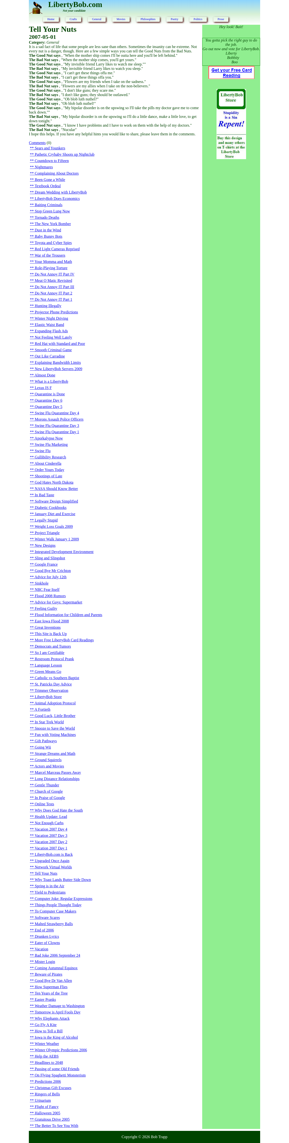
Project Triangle (47, 533)
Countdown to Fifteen (52, 161)
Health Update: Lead (51, 817)
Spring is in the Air (49, 886)
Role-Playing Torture (51, 268)
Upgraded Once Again (52, 861)
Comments (37, 143)
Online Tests (44, 804)
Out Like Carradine (50, 356)
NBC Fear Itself (47, 590)
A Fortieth (42, 709)
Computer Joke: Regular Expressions (63, 899)
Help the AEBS (47, 1056)
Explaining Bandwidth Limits (58, 362)
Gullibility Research (50, 457)
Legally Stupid (46, 520)
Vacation (41, 949)
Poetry (174, 19)
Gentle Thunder (47, 785)
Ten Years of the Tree (51, 993)
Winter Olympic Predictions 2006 (61, 1050)
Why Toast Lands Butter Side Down (63, 880)
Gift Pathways (46, 741)
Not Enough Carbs (49, 823)
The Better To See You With (56, 1126)
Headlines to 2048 (49, 1063)
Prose (221, 19)
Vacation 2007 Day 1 (51, 848)
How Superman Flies (51, 987)
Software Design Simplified (56, 501)
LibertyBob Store (48, 697)
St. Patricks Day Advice (53, 684)
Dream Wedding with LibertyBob (61, 192)
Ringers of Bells (47, 1094)
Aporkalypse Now (48, 438)
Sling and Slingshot (50, 558)
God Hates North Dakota (54, 482)
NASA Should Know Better (56, 489)
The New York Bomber (53, 224)
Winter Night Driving (51, 318)
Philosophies (148, 19)
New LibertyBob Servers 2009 (58, 369)
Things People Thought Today (58, 905)
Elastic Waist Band (49, 325)
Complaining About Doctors (57, 173)
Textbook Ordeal (48, 186)
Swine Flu (42, 451)
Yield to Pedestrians (50, 892)
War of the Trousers (50, 255)
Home (50, 19)
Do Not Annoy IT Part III (54, 287)
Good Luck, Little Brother (55, 716)
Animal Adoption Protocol (55, 703)
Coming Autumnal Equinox (56, 968)
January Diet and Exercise (55, 514)
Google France (46, 564)
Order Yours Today (49, 470)
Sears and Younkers (50, 148)
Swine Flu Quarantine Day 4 (57, 413)
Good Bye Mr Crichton (53, 571)
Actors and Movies (49, 766)
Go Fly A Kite (45, 1025)
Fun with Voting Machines (55, 735)
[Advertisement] (231, 241)
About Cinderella (47, 463)
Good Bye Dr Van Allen (53, 981)
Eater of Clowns (47, 943)
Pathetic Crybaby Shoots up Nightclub (64, 154)
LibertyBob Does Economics (57, 198)
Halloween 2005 (47, 1113)
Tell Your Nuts (46, 873)
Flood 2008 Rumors (50, 596)
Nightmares (44, 167)
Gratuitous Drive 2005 (52, 1119)
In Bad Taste (44, 495)
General (96, 19)
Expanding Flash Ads (51, 331)
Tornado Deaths (47, 217)
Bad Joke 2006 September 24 (57, 955)
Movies (121, 19)
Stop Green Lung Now (52, 211)
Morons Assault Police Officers (59, 419)
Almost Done (44, 375)
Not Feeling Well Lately (53, 337)
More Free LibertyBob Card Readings (64, 640)
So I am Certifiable (49, 653)
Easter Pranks (45, 999)
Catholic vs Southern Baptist (57, 678)
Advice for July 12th (50, 577)
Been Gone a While (50, 180)
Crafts (73, 19)
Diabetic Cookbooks (50, 508)
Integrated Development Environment (64, 552)
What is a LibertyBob (51, 381)
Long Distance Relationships (57, 779)
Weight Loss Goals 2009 (54, 526)
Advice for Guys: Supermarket (58, 602)
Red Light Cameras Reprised (57, 249)
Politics (198, 19)
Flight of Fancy (47, 1107)
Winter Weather (47, 1044)
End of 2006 (44, 930)
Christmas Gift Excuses (53, 1088)
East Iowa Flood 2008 (52, 621)
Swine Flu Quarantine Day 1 (57, 432)
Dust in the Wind (48, 230)
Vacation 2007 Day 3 (51, 835)
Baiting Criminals (48, 205)
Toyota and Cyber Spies (53, 243)
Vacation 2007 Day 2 (51, 842)
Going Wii (43, 747)
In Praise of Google (50, 798)
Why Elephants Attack (52, 1018)
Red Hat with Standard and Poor (60, 344)
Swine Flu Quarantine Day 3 (57, 426)
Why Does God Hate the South (59, 810)
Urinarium (43, 1100)
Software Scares (47, 917)
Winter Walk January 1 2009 (57, 539)
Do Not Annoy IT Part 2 (53, 293)
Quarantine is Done (50, 394)
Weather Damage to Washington (60, 1006)
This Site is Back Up (51, 634)
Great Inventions (48, 627)
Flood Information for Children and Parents (68, 615)
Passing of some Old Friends (57, 1069)
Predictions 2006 (48, 1081)
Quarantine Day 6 (48, 400)
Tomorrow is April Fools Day (57, 1012)
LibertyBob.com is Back (54, 854)
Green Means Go (48, 671)
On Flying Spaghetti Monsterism (60, 1075)
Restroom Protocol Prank (54, 659)
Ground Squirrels (48, 760)
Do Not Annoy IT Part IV (54, 274)
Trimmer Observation (51, 690)
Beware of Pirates (48, 974)
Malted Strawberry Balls (54, 924)
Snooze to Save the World (55, 728)
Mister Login (45, 962)
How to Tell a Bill (49, 1031)
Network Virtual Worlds (53, 867)
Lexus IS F (43, 388)
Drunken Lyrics (47, 936)
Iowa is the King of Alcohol (56, 1037)
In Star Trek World (49, 722)
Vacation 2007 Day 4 (51, 829)
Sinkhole (41, 583)
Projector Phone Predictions (56, 312)
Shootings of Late (48, 476)
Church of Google (49, 791)
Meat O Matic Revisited (53, 280)
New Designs (45, 545)
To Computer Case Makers (55, 911)
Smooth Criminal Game (53, 350)
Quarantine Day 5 (48, 407)
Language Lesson (48, 665)
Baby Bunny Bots (48, 236)
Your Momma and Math (53, 262)
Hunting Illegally (48, 306)
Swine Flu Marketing (51, 444)
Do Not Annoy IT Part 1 (53, 299)
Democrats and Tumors (53, 646)
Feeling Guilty (46, 608)
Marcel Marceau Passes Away (58, 772)
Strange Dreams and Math (55, 753)
